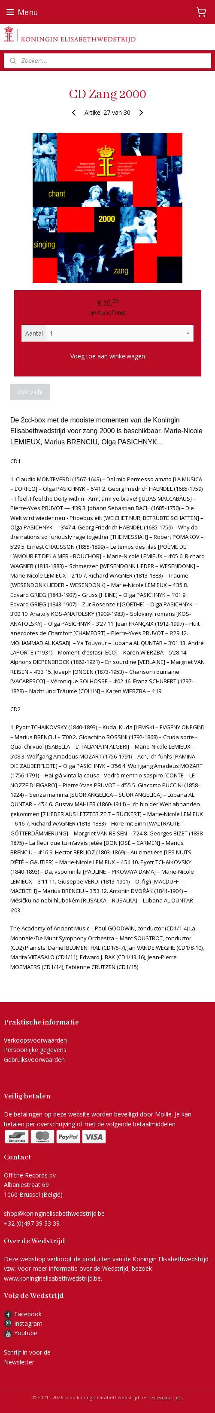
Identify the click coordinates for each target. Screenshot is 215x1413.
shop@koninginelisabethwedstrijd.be (54, 1213)
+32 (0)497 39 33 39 (32, 1223)
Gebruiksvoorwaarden (34, 1059)
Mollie (163, 1114)
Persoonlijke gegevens (35, 1050)
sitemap (161, 1397)
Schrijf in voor (23, 1352)
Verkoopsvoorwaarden (35, 1040)
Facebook (23, 1314)
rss (179, 1397)
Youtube (25, 1333)
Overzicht (30, 392)
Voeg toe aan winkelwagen (107, 356)
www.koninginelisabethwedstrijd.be (52, 1278)
